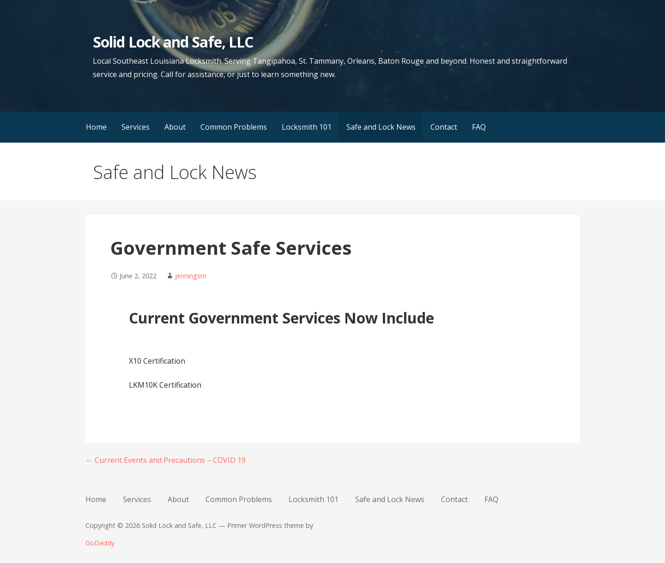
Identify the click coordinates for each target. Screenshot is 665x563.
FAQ (479, 127)
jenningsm (190, 275)
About (175, 127)
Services (135, 127)
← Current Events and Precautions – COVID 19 (165, 460)
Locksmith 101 (307, 127)
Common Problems (233, 127)
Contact (443, 127)
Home (96, 127)
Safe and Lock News (381, 127)
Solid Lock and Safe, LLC (173, 42)
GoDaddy (100, 543)
